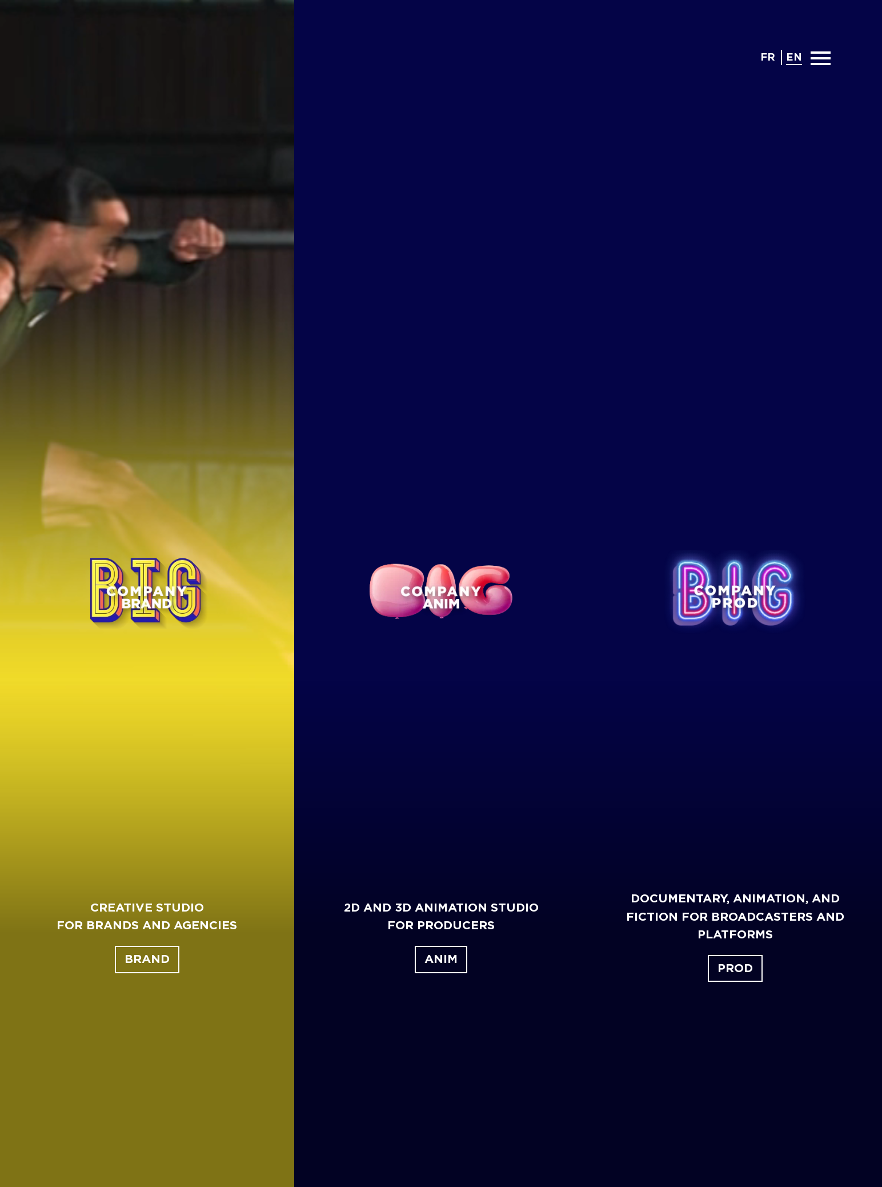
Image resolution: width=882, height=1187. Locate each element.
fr (767, 58)
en (794, 58)
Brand (147, 959)
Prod (735, 968)
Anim (441, 959)
